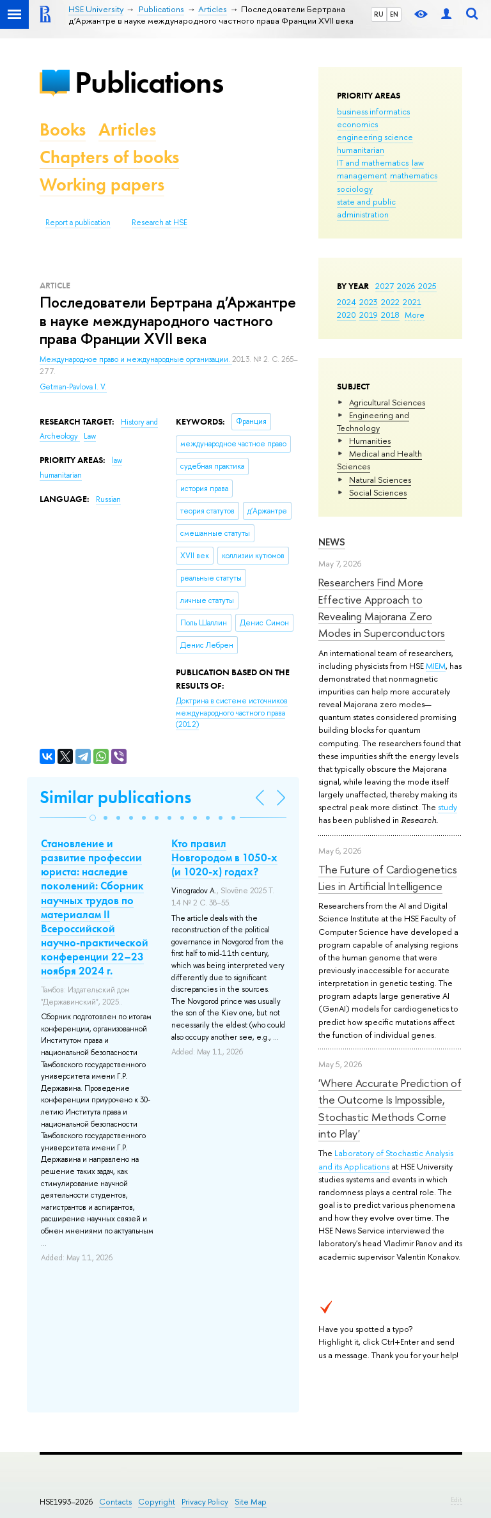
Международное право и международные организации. (136, 359)
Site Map (251, 1501)
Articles (127, 129)
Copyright (156, 1501)
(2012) (232, 713)
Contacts (115, 1501)
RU (379, 14)
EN (394, 14)
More (415, 314)
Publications (149, 82)
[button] (92, 817)
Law (90, 436)
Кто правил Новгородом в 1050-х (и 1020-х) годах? (224, 857)
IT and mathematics (373, 162)
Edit (456, 1499)
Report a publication (78, 222)
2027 (384, 286)
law (418, 162)
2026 (406, 286)
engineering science (375, 137)
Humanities (370, 440)
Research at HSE (159, 222)
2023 (368, 302)
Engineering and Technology (373, 421)
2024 (346, 302)
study (447, 807)
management (362, 175)
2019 (368, 314)
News (331, 542)
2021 (412, 302)
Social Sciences (378, 492)
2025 (427, 286)
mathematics (413, 175)
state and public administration (366, 208)
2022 (390, 302)
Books (63, 129)
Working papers (102, 184)
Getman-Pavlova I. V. (73, 387)
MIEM (436, 665)
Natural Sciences (380, 479)
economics (357, 124)
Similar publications (115, 797)
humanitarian (360, 149)
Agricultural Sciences (387, 402)
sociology (355, 188)
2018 (390, 314)
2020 (346, 314)
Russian (108, 499)
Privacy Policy (205, 1501)
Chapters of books (109, 157)
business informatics (373, 111)
